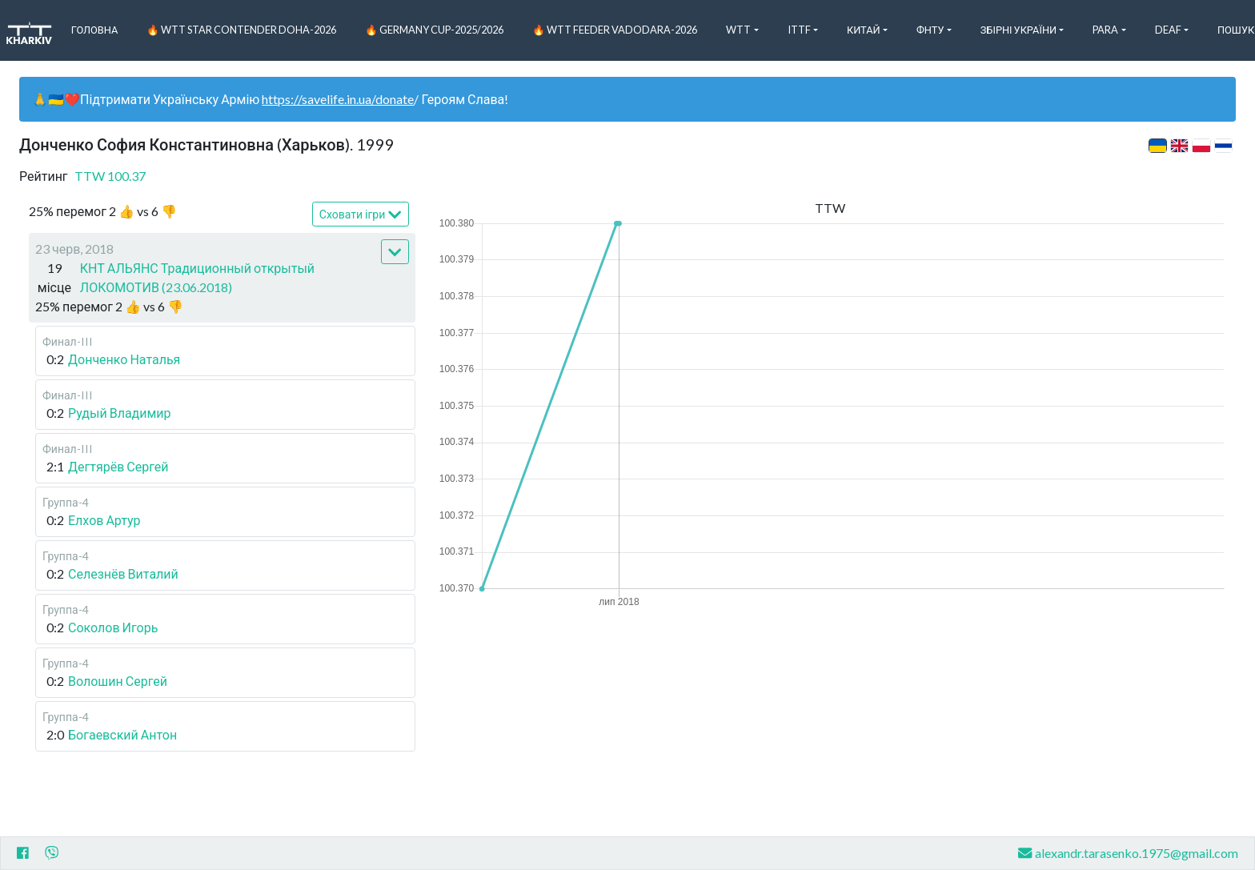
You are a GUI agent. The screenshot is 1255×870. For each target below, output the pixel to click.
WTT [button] (738, 29)
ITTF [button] (799, 29)
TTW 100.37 (110, 175)
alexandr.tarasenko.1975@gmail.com (1128, 852)
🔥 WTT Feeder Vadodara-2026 (614, 29)
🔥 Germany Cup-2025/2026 (434, 29)
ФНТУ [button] (930, 29)
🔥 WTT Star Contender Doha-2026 (241, 29)
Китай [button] (863, 29)
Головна (94, 29)
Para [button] (1105, 29)
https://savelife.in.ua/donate (338, 98)
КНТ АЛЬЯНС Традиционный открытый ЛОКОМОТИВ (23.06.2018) (197, 277)
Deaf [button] (1168, 29)
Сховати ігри (360, 215)
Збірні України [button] (1018, 29)
